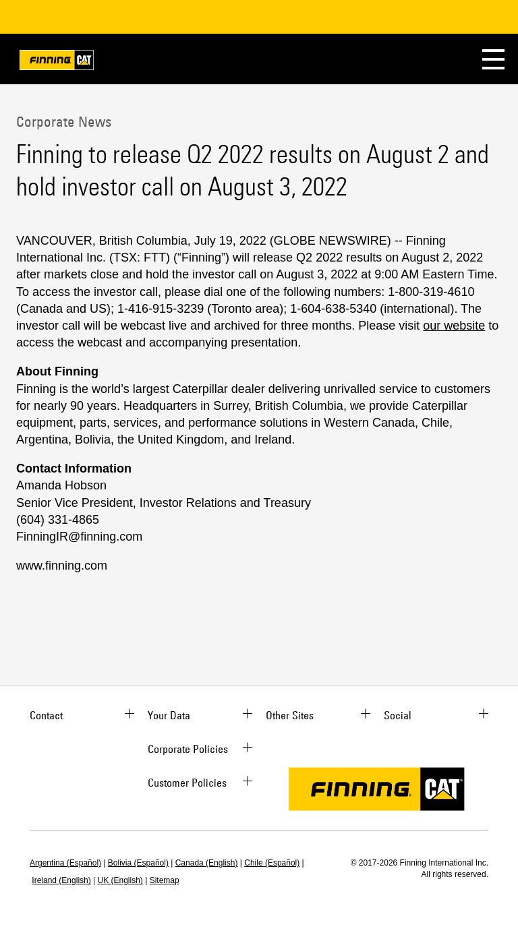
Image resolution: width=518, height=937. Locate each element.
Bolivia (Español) (138, 863)
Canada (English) (206, 863)
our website (454, 325)
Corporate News (63, 121)
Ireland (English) (61, 880)
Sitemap (164, 880)
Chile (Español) (271, 863)
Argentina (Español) (65, 863)
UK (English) (120, 880)
